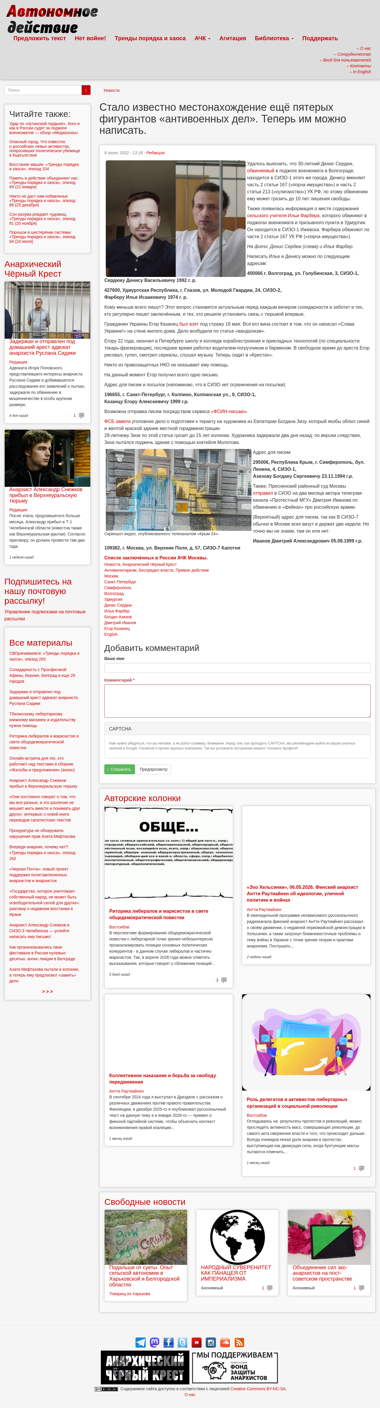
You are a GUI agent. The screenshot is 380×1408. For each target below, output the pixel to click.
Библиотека (274, 38)
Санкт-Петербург (120, 582)
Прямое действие (192, 570)
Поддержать (320, 38)
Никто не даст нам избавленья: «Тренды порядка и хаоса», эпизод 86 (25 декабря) (42, 201)
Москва (111, 576)
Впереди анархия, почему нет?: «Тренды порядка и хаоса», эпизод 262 (42, 853)
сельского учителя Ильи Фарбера (283, 215)
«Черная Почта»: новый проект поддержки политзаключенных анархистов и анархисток (38, 875)
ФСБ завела (117, 421)
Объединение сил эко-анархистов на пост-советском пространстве (322, 1273)
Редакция (155, 152)
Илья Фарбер (117, 611)
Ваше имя (114, 658)
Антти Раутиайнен (264, 909)
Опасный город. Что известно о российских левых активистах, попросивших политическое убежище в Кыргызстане (44, 148)
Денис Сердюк (118, 605)
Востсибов (119, 927)
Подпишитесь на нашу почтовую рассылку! (38, 591)
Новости (111, 90)
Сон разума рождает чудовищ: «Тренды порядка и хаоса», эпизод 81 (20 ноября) (42, 219)
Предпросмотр (153, 769)
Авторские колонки (142, 798)
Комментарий (119, 680)
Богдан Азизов (118, 617)
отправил (263, 493)
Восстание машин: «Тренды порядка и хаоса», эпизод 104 (44, 166)
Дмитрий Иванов (120, 622)
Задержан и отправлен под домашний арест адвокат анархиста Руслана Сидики (42, 347)
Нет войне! (90, 38)
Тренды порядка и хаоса (150, 38)
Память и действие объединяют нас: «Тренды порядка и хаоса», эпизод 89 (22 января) (44, 182)
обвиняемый (260, 170)
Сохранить (119, 769)
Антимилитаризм (120, 570)
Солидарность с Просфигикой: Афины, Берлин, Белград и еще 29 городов (42, 675)
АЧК (203, 38)
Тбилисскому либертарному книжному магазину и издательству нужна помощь (42, 720)
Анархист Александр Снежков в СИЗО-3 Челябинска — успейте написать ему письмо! (39, 931)
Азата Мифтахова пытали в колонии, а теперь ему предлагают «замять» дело (44, 975)
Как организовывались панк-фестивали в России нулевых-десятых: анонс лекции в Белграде (42, 953)
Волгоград (114, 593)
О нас (189, 1394)
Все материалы (40, 642)
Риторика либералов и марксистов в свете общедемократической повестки (43, 742)
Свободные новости (145, 1202)
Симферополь (117, 587)
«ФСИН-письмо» (229, 411)
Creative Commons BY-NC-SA (258, 1388)
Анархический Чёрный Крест (149, 564)
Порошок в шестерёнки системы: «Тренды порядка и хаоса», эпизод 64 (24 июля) (42, 237)
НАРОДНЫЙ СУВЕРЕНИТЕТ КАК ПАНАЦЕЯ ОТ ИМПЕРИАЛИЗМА (236, 1273)
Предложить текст (39, 38)
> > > (47, 991)
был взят (189, 324)
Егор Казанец (117, 628)
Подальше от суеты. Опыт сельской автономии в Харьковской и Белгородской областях (144, 1276)
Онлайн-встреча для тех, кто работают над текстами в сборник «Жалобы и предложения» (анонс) (42, 764)
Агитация (232, 38)
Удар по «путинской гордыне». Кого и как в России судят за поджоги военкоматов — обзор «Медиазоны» (44, 128)
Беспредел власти (156, 570)
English (111, 634)
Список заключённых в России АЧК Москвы (155, 557)
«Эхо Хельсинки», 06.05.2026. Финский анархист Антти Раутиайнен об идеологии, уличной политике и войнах (302, 894)
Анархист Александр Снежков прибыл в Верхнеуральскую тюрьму (45, 495)
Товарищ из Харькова (129, 1293)
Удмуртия (113, 599)
